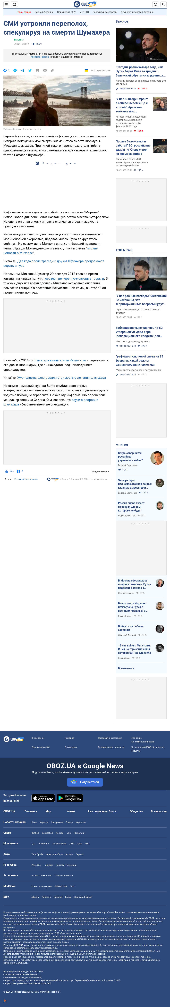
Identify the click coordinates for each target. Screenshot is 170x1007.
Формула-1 (19, 40)
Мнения (122, 445)
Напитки (48, 865)
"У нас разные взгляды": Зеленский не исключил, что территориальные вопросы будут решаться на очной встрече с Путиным (141, 300)
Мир (48, 811)
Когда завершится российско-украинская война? (130, 456)
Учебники (44, 843)
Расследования (98, 811)
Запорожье (57, 822)
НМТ (87, 843)
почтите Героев (40, 56)
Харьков (44, 822)
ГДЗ (33, 843)
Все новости (159, 811)
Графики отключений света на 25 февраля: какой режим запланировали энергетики (139, 360)
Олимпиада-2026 (66, 12)
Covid (72, 886)
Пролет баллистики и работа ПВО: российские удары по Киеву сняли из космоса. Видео (133, 148)
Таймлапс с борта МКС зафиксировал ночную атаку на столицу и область (132, 162)
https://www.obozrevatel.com (116, 912)
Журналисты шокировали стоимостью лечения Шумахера (61, 378)
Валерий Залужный (127, 493)
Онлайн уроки (59, 843)
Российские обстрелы (105, 12)
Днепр (69, 822)
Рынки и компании (41, 875)
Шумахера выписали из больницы (59, 360)
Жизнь (71, 811)
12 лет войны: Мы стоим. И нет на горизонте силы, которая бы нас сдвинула (134, 649)
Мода (68, 897)
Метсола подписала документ (132, 341)
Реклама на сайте (40, 747)
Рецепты (36, 865)
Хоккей (59, 833)
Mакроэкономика (64, 875)
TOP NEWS (124, 250)
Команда (69, 738)
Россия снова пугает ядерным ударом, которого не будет (131, 506)
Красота (58, 897)
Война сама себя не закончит (130, 628)
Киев (34, 822)
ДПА (72, 843)
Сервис (79, 854)
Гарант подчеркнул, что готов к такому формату (137, 311)
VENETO (84, 12)
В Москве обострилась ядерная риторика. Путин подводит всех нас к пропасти (134, 584)
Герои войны (24, 12)
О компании (37, 738)
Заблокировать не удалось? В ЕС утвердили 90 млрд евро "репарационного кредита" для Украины (139, 332)
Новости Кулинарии (66, 865)
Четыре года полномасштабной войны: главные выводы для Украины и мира (135, 484)
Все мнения (125, 668)
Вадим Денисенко (126, 516)
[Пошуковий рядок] (163, 4)
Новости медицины (41, 886)
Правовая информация (110, 738)
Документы (71, 747)
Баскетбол (47, 833)
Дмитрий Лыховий (127, 635)
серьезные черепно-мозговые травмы (74, 278)
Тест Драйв (37, 854)
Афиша (35, 897)
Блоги (112, 811)
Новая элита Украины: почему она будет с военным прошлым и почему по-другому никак (134, 607)
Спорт (65, 479)
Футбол (35, 833)
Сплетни (46, 897)
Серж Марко (124, 658)
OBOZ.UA (153, 918)
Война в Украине (44, 12)
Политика (30, 811)
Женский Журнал (83, 897)
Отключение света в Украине (137, 12)
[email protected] (42, 983)
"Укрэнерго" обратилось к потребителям (138, 370)
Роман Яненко (125, 616)
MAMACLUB (61, 886)
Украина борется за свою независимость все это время (141, 82)
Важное (122, 21)
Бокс (68, 833)
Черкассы (81, 822)
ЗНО (79, 843)
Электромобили (54, 854)
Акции (69, 854)
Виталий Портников (128, 465)
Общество (136, 811)
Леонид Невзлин (126, 593)
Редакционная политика (26, 479)
